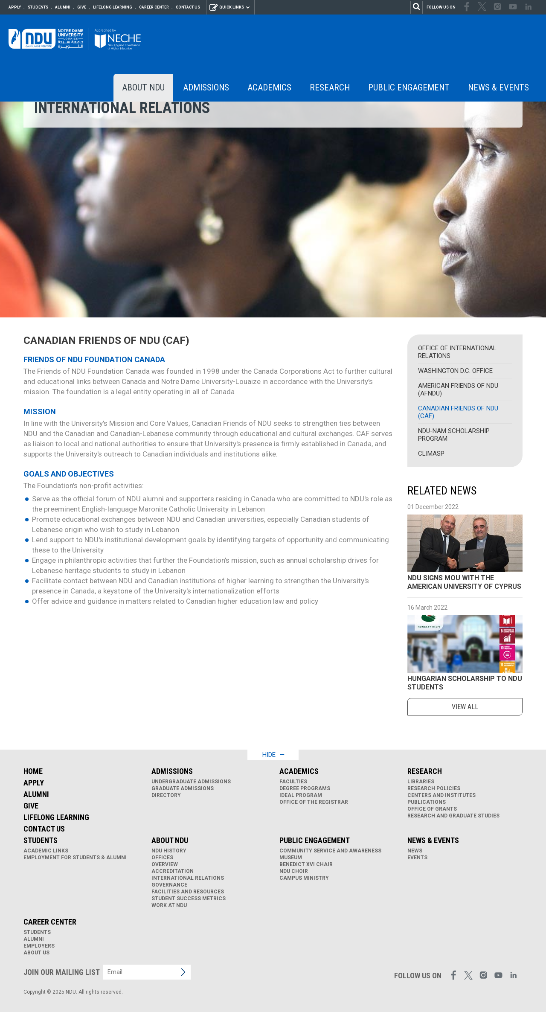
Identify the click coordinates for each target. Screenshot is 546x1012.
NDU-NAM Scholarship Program (454, 434)
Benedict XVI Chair (306, 864)
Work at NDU (169, 905)
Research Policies (433, 788)
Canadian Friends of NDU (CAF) (458, 412)
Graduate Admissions (182, 788)
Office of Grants (432, 809)
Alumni (62, 7)
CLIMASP (431, 453)
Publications (426, 802)
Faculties (293, 782)
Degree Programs (304, 788)
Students (38, 7)
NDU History (168, 851)
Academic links (45, 851)
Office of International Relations (457, 352)
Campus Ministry (304, 878)
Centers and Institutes (441, 795)
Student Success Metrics (188, 898)
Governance (169, 885)
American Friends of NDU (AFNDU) (458, 389)
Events (417, 858)
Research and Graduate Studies (453, 816)
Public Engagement (409, 87)
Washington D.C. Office (455, 371)
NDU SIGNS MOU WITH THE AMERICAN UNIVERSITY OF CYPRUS (464, 582)
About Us (36, 953)
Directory (166, 795)
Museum (290, 858)
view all (465, 707)
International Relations (187, 878)
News (414, 851)
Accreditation (172, 871)
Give (81, 7)
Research (330, 87)
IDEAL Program (300, 795)
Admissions (206, 87)
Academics (269, 87)
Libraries (420, 782)
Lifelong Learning (112, 7)
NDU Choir (293, 871)
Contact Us (188, 7)
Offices (162, 858)
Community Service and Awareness (330, 851)
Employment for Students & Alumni (75, 858)
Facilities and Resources (187, 892)
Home (33, 771)
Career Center (154, 7)
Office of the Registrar (313, 802)
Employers (39, 946)
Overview (164, 864)
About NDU (143, 87)
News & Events (498, 87)
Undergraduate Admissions (191, 782)
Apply (15, 7)
